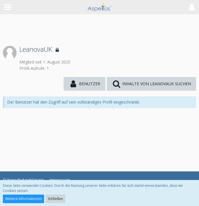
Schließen (55, 198)
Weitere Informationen (23, 198)
